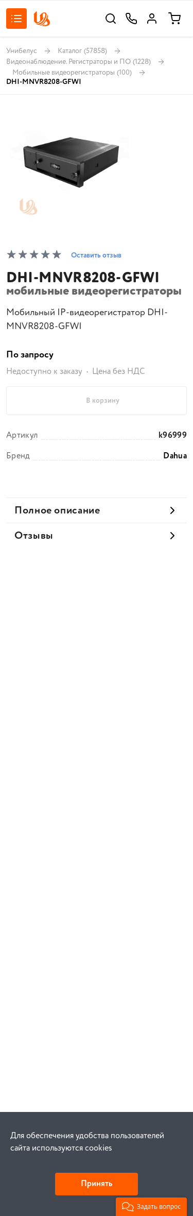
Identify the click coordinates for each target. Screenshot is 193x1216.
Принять (96, 1184)
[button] (151, 1206)
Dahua (175, 456)
